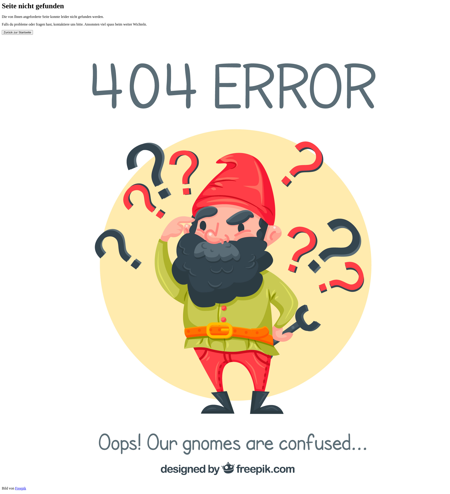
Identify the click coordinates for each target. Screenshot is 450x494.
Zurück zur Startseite (17, 32)
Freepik (20, 488)
